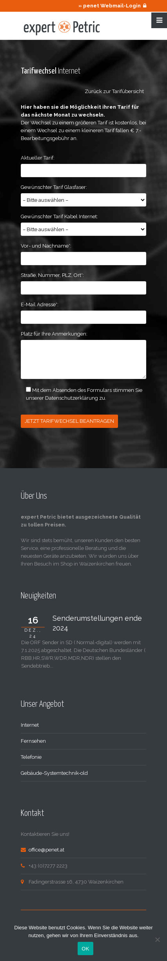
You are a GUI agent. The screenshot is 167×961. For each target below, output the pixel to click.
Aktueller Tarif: (37, 158)
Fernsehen (33, 741)
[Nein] (157, 939)
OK (85, 949)
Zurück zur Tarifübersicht (115, 91)
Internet (30, 725)
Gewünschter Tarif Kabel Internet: (59, 216)
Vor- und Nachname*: (46, 246)
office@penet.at (46, 850)
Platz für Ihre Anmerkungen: (54, 334)
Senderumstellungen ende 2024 (97, 623)
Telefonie (31, 757)
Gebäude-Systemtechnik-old (54, 773)
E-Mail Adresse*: (39, 304)
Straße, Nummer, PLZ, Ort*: (52, 275)
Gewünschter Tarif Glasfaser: (54, 187)
